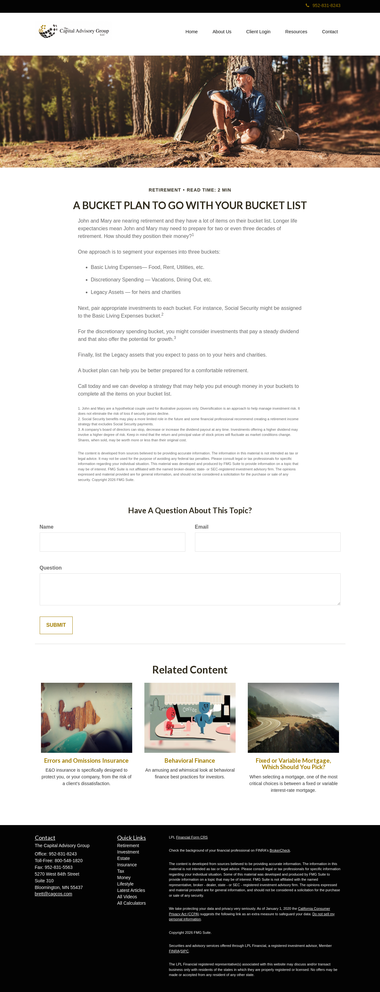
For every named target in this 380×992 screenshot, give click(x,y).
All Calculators (131, 903)
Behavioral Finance (190, 760)
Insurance (127, 864)
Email (202, 527)
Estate (123, 858)
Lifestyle (125, 883)
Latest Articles (131, 890)
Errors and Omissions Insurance (86, 760)
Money (124, 877)
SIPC (185, 951)
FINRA (174, 951)
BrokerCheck (280, 850)
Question (51, 568)
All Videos (127, 896)
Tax (120, 871)
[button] (222, 31)
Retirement (128, 845)
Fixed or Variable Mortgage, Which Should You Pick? (293, 764)
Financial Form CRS (192, 837)
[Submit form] (56, 625)
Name (47, 527)
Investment (128, 851)
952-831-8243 (323, 5)
